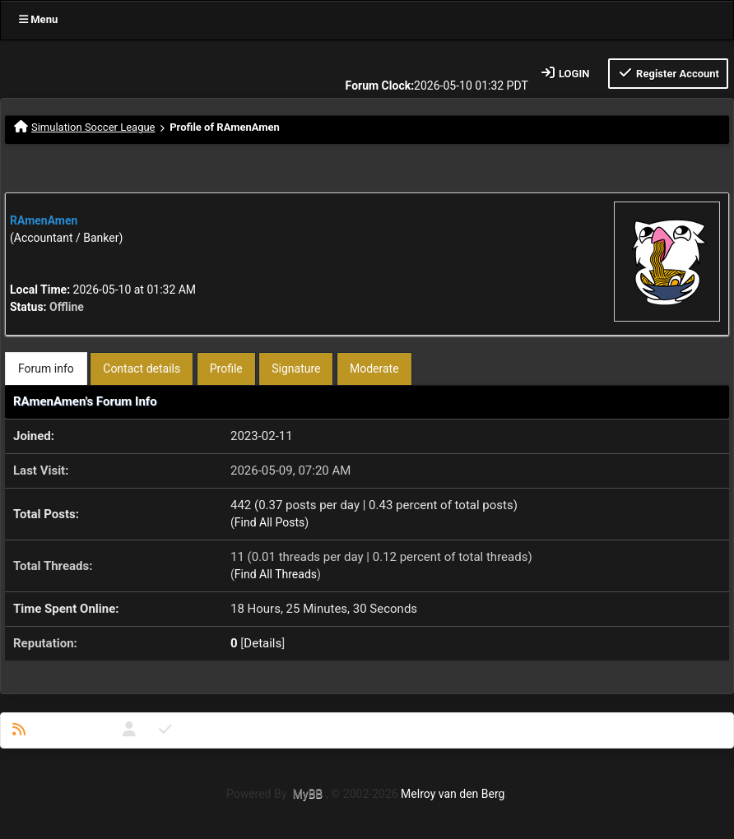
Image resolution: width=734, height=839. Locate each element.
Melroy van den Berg (452, 793)
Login (565, 73)
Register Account (668, 73)
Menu (38, 19)
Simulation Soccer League (93, 127)
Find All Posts (269, 522)
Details (262, 643)
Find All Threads (276, 574)
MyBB (308, 793)
